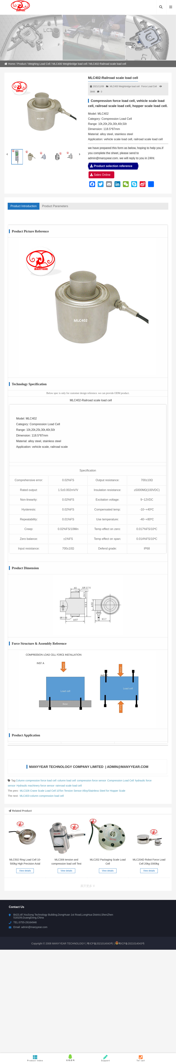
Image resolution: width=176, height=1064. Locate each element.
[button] (80, 154)
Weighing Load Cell (39, 63)
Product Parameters (55, 206)
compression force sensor (91, 780)
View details (25, 870)
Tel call (140, 1058)
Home (9, 63)
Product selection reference (113, 166)
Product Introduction (23, 206)
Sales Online (101, 174)
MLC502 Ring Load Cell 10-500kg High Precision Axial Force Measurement (25, 863)
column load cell (67, 780)
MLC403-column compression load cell (42, 795)
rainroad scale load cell (69, 785)
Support (105, 1058)
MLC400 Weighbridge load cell (69, 63)
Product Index (35, 1058)
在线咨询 (70, 1057)
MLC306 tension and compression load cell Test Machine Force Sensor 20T (66, 863)
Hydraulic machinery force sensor (35, 785)
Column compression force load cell (36, 780)
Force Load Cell (149, 86)
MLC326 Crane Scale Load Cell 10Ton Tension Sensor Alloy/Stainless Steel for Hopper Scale (72, 790)
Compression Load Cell (120, 780)
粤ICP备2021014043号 (99, 943)
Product (21, 63)
